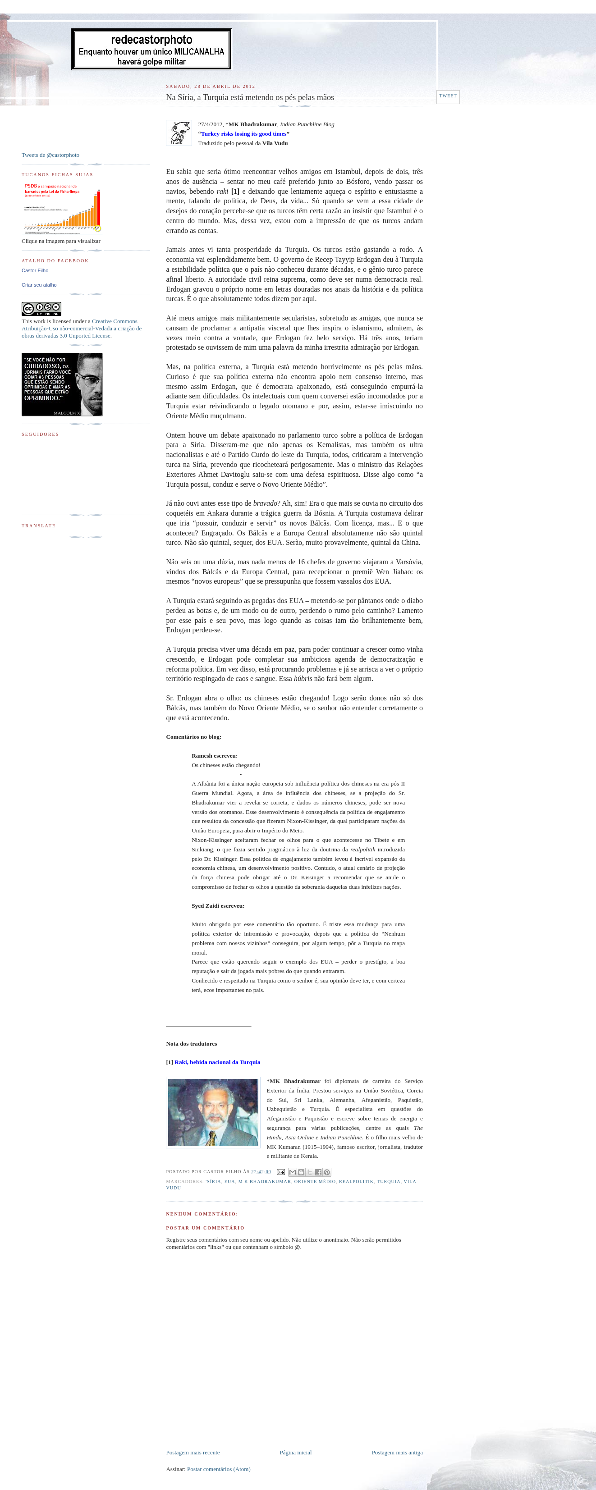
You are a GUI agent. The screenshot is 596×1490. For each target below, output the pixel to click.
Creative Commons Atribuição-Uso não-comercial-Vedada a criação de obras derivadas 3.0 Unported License (82, 328)
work (39, 321)
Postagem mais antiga (397, 1452)
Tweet (448, 95)
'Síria (213, 1181)
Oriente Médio (315, 1181)
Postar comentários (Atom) (219, 1469)
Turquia (389, 1181)
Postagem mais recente (193, 1452)
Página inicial (296, 1452)
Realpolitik (356, 1181)
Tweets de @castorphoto (50, 154)
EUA (230, 1181)
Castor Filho (35, 270)
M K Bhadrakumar (264, 1181)
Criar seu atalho (39, 285)
